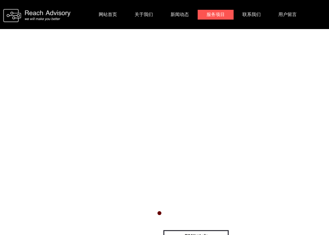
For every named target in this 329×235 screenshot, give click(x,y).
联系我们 (251, 14)
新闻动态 (180, 14)
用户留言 (287, 14)
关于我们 (144, 14)
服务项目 (215, 14)
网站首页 (108, 14)
